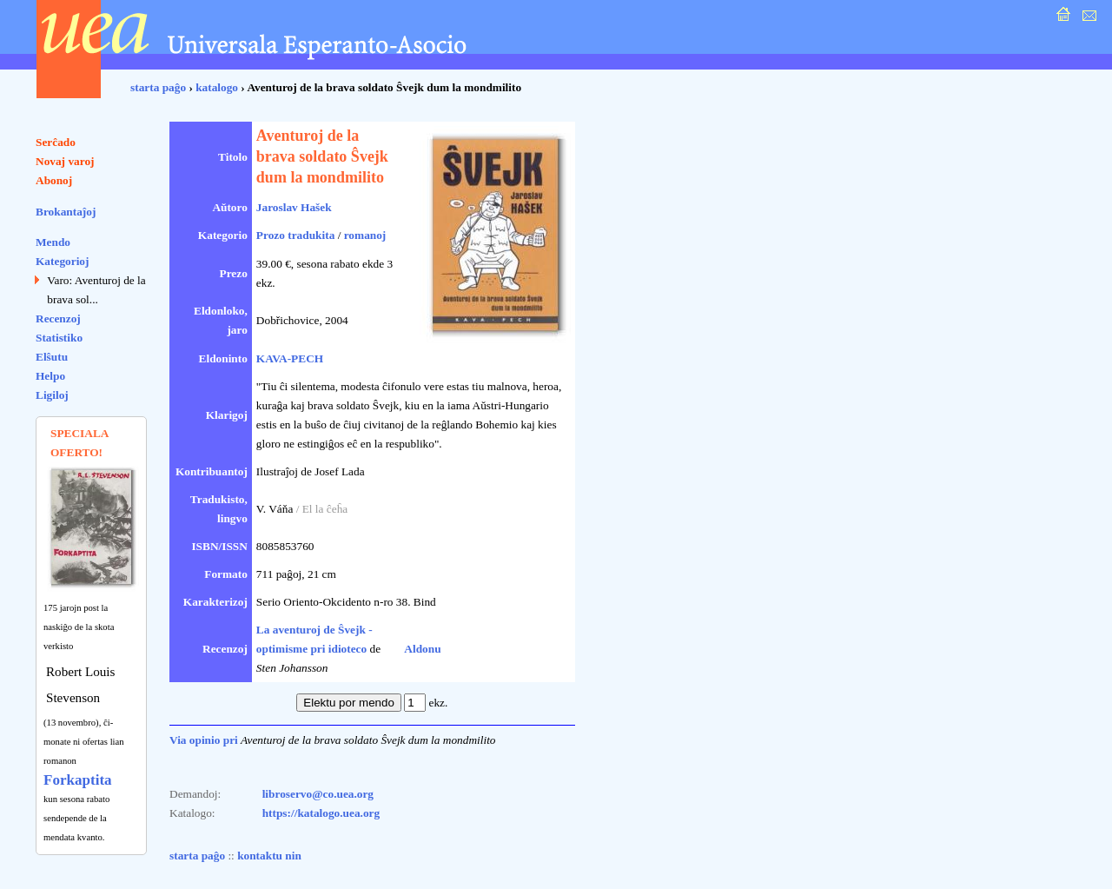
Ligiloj (52, 394)
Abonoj (54, 180)
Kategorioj (62, 261)
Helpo (50, 375)
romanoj (365, 235)
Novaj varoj (65, 161)
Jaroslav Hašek (294, 207)
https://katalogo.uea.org (321, 812)
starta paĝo (158, 87)
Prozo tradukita (295, 235)
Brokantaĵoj (66, 211)
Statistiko (59, 337)
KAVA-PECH (289, 358)
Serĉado (56, 142)
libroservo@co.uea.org (318, 793)
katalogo (216, 87)
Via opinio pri (203, 739)
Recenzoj (58, 318)
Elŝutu (52, 356)
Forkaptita (77, 780)
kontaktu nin (269, 855)
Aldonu (422, 648)
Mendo (53, 242)
